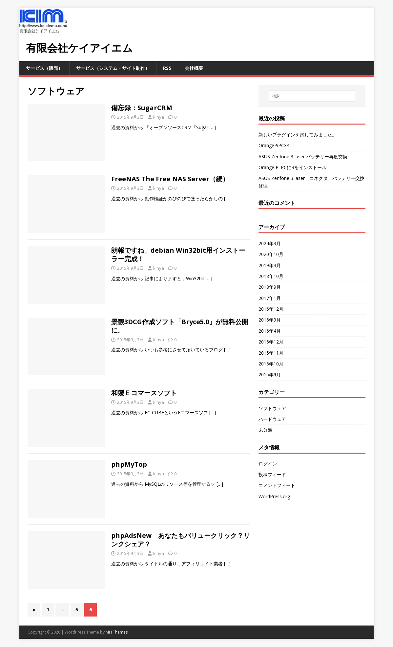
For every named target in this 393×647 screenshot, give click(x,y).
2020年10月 (271, 254)
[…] (213, 127)
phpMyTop (129, 464)
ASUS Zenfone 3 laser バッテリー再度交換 (303, 156)
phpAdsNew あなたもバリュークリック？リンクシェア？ (180, 539)
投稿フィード (272, 474)
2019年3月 (270, 265)
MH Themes (117, 632)
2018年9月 (270, 287)
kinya (158, 117)
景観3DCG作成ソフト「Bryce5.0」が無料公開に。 (179, 326)
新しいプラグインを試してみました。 (298, 134)
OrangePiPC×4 (274, 145)
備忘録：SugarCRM (141, 107)
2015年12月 (271, 342)
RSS (167, 68)
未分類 (265, 430)
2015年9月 (270, 374)
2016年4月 (270, 331)
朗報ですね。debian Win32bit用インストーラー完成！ (178, 254)
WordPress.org (274, 496)
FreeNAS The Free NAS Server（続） (170, 178)
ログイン (268, 464)
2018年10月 (271, 276)
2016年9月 (270, 320)
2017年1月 (270, 298)
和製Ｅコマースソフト (144, 392)
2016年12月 (271, 309)
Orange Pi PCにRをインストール (292, 167)
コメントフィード (277, 485)
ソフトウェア (272, 408)
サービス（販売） (44, 68)
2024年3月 (270, 243)
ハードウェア (272, 419)
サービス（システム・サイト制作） (113, 68)
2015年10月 (271, 364)
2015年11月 (271, 353)
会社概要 (194, 68)
